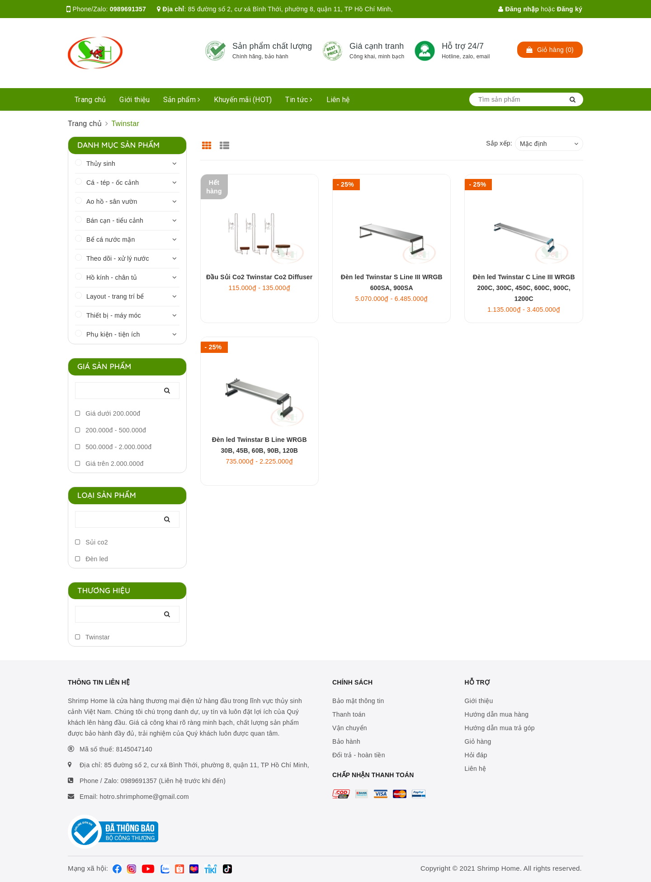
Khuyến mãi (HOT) (243, 99)
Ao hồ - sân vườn (111, 201)
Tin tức (298, 99)
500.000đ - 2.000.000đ (113, 446)
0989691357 (128, 9)
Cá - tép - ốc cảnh (112, 182)
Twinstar (92, 637)
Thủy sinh (100, 163)
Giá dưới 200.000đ (107, 413)
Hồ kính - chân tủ (111, 277)
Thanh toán (348, 714)
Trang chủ (90, 99)
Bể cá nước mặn (110, 239)
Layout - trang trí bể (115, 296)
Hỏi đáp (476, 755)
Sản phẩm (182, 99)
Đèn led (91, 559)
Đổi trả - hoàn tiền (358, 755)
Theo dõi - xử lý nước (117, 258)
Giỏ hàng (478, 741)
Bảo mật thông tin (358, 700)
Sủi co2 (91, 542)
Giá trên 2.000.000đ (109, 463)
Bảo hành (346, 741)
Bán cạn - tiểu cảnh (114, 220)
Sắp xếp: (499, 143)
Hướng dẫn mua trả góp (500, 728)
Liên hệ (338, 99)
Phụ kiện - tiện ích (113, 334)
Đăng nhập (518, 9)
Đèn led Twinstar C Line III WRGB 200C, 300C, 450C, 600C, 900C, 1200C (524, 287)
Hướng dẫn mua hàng (497, 714)
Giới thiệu (134, 99)
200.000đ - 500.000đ (110, 430)
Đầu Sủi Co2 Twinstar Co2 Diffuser (259, 277)
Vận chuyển (349, 728)
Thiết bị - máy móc (113, 315)
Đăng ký (569, 9)
